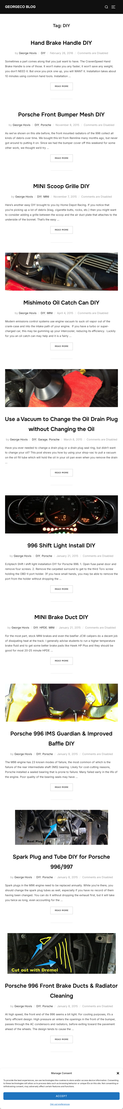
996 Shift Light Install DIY (61, 555)
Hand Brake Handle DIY (61, 42)
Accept (61, 1096)
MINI (46, 196)
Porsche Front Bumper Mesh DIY (61, 114)
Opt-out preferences (60, 1104)
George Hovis (28, 53)
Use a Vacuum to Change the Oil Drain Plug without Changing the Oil (61, 428)
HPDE (43, 637)
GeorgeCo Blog (21, 6)
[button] (118, 1073)
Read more (64, 86)
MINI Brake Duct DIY (61, 626)
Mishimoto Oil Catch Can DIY (61, 302)
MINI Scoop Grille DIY (61, 185)
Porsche (46, 125)
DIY (43, 53)
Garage (42, 449)
